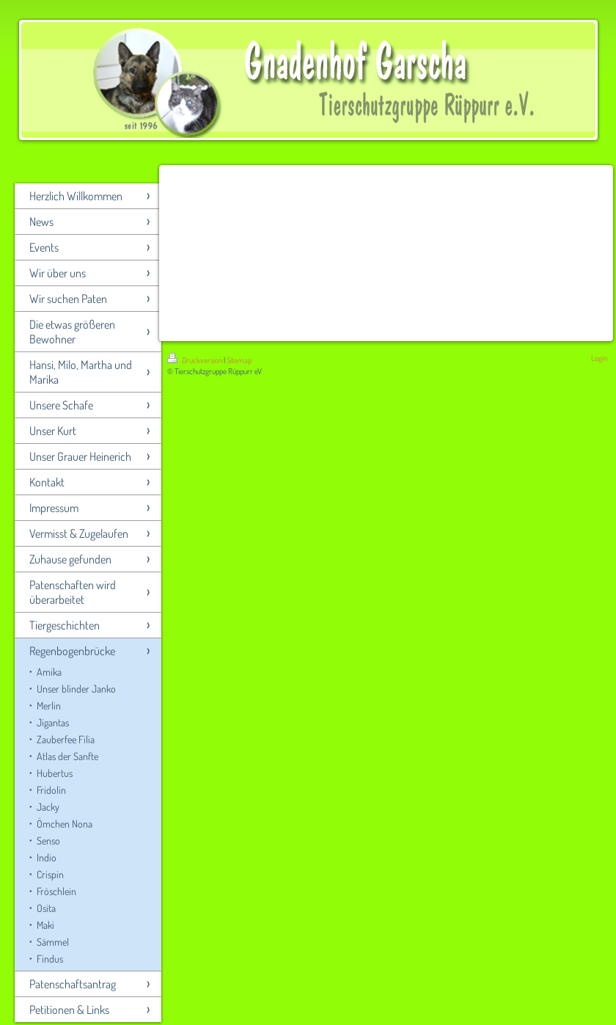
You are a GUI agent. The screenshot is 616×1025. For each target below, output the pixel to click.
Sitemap (239, 360)
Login (599, 358)
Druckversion (195, 360)
